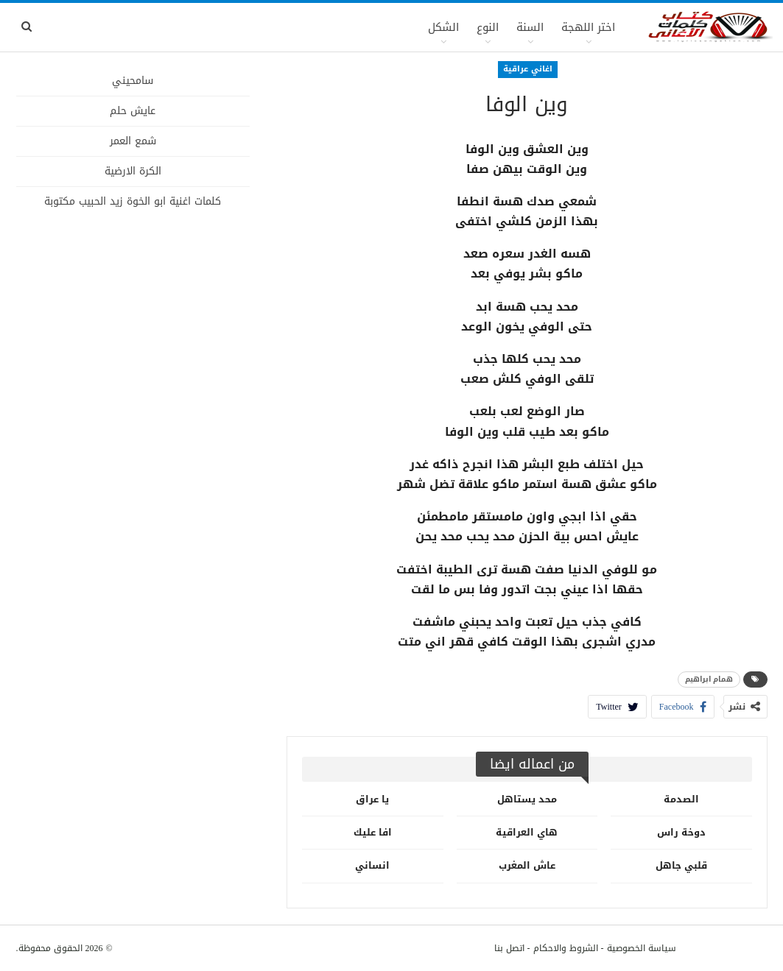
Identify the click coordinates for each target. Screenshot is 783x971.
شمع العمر (133, 141)
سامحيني (132, 81)
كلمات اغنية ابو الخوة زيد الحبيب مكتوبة (132, 201)
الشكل (443, 27)
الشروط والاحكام (565, 948)
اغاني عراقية (527, 69)
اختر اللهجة (588, 27)
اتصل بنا (509, 948)
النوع (488, 27)
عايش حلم (132, 111)
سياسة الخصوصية (641, 948)
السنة (530, 27)
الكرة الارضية (133, 171)
